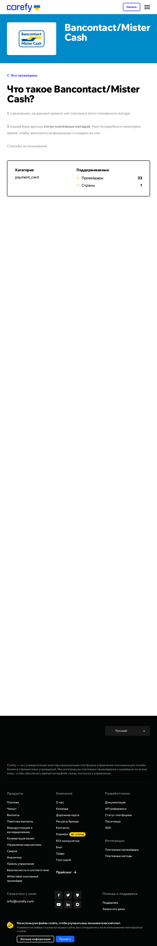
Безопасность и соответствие (28, 870)
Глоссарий (63, 860)
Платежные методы (118, 856)
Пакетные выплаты (20, 821)
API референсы (116, 809)
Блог (59, 847)
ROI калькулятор (68, 841)
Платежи (13, 802)
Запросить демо (113, 909)
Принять (65, 939)
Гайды (60, 853)
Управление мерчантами (24, 845)
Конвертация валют (21, 838)
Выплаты (13, 815)
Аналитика (14, 857)
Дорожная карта (67, 815)
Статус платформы (118, 815)
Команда (62, 809)
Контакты (62, 828)
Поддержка (110, 902)
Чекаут (12, 809)
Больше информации (35, 939)
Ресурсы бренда (67, 821)
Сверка (12, 851)
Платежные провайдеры (122, 849)
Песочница (113, 821)
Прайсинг (64, 872)
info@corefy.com (20, 901)
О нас (60, 802)
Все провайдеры (22, 75)
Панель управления (20, 864)
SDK (108, 828)
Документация (115, 802)
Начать (132, 7)
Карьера (71, 834)
